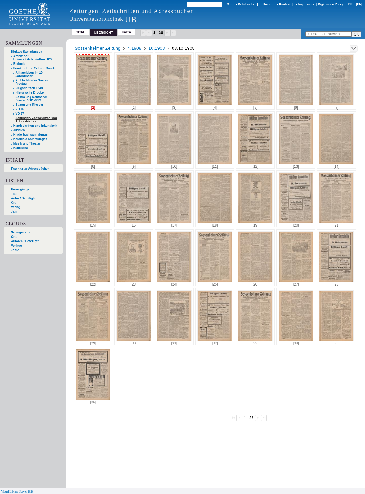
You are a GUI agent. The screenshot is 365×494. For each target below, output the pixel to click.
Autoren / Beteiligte (25, 241)
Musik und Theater (27, 143)
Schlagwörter (20, 232)
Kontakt (284, 4)
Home (267, 4)
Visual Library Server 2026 (17, 491)
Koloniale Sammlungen (30, 139)
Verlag (15, 207)
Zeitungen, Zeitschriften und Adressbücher (36, 119)
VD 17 (20, 113)
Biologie (19, 63)
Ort (13, 202)
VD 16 (20, 109)
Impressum (306, 4)
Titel (80, 32)
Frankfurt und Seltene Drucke (35, 68)
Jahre (15, 250)
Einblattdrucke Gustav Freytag (32, 82)
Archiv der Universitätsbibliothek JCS (32, 57)
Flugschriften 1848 (29, 88)
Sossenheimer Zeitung (97, 48)
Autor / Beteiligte (23, 198)
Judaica (19, 130)
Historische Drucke (30, 92)
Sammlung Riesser (30, 104)
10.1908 (157, 48)
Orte (14, 236)
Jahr (14, 211)
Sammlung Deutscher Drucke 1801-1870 (31, 98)
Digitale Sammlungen (26, 51)
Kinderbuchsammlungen (31, 134)
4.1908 (135, 48)
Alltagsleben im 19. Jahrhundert (30, 74)
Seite (126, 32)
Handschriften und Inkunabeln (35, 125)
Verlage (16, 245)
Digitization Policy (330, 4)
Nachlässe (20, 148)
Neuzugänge (20, 189)
